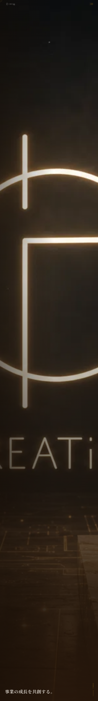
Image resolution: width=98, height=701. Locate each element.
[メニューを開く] (90, 3)
